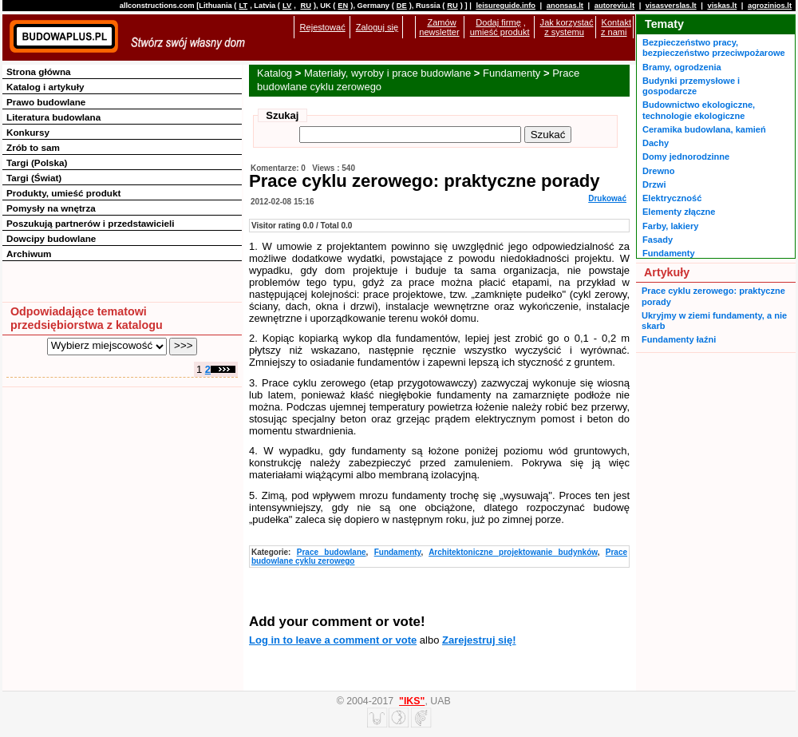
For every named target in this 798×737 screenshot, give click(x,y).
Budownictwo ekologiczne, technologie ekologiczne (698, 110)
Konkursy (27, 132)
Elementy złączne (678, 211)
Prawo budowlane (45, 102)
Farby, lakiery (670, 226)
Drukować (607, 198)
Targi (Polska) (36, 162)
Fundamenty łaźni (679, 339)
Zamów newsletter (439, 27)
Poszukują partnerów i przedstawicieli (90, 223)
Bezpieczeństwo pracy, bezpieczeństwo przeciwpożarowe (713, 47)
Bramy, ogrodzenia (681, 67)
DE (402, 6)
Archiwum (29, 253)
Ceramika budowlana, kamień (704, 129)
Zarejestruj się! (479, 640)
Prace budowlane (331, 552)
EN (343, 6)
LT (243, 6)
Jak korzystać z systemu (567, 27)
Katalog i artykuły (45, 86)
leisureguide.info (505, 6)
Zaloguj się (377, 27)
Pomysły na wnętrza (51, 208)
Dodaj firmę (498, 22)
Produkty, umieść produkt (63, 193)
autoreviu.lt (614, 6)
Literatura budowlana (53, 117)
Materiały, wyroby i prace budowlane (387, 73)
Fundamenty (511, 73)
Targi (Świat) (33, 177)
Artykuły (666, 272)
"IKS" (412, 701)
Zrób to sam (33, 147)
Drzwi (654, 184)
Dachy (655, 143)
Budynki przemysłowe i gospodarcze (691, 86)
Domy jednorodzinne (685, 156)
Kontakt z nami (616, 27)
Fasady (657, 239)
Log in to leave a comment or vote (333, 640)
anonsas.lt (565, 6)
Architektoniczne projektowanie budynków (513, 552)
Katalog (274, 73)
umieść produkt (500, 32)
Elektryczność (671, 198)
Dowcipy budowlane (51, 238)
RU (305, 6)
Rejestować (323, 27)
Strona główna (38, 71)
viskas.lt (722, 6)
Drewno (658, 171)
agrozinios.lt (770, 6)
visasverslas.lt (671, 6)
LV (286, 6)
